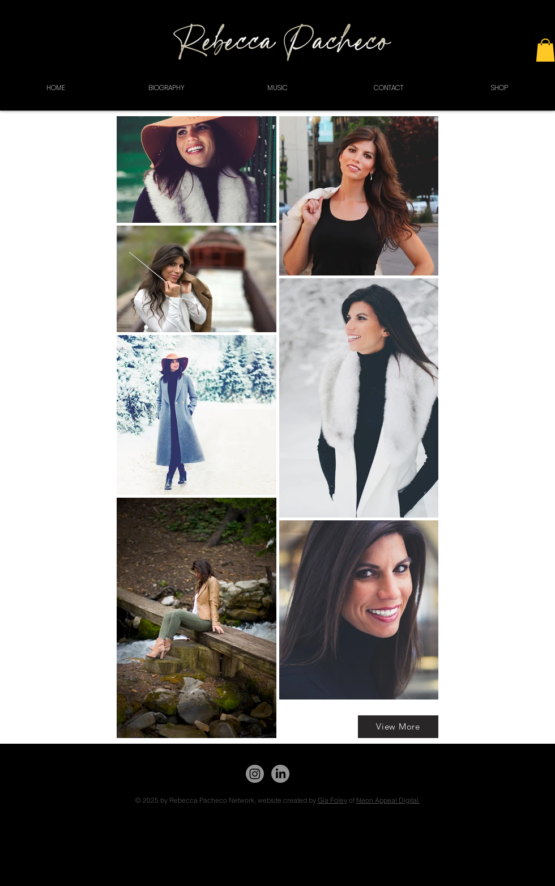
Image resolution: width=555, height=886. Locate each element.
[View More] (398, 726)
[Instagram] (255, 774)
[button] (545, 50)
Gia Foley (332, 800)
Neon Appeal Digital (388, 800)
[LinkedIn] (280, 774)
